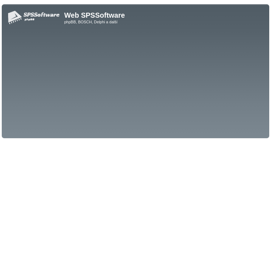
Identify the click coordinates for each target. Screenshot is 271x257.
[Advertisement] (135, 83)
